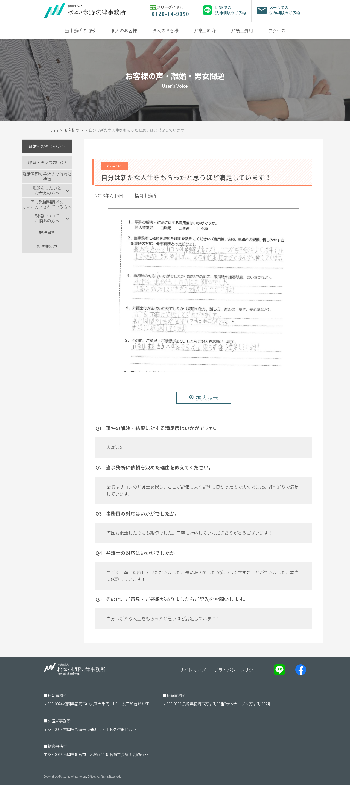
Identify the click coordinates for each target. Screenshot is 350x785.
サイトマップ (192, 669)
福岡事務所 (57, 695)
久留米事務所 (59, 721)
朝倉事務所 (57, 746)
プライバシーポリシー (236, 669)
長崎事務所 (176, 695)
